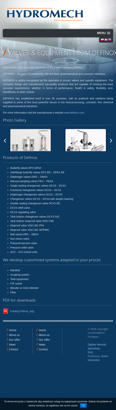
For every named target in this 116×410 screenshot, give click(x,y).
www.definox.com (74, 112)
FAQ (90, 352)
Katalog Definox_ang (22, 311)
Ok (83, 405)
